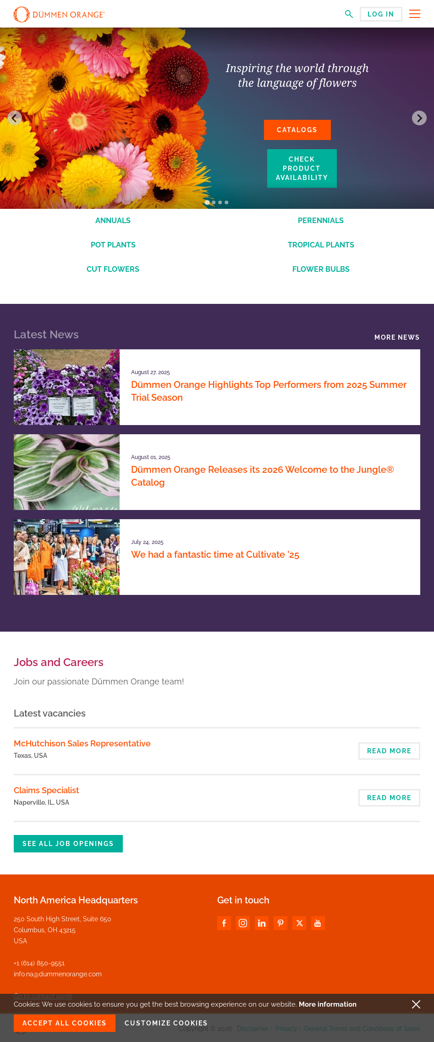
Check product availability (302, 168)
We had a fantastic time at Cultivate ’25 (215, 554)
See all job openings (68, 843)
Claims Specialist (46, 790)
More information (328, 1004)
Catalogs (297, 130)
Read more (389, 751)
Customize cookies (166, 1023)
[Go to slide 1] (207, 202)
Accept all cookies (64, 1023)
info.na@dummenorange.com (58, 974)
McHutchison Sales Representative (82, 743)
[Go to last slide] (14, 118)
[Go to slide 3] (220, 202)
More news (397, 337)
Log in (381, 14)
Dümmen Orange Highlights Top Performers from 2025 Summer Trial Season (269, 391)
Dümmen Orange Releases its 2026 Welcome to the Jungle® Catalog (262, 476)
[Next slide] (419, 118)
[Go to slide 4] (226, 202)
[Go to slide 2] (213, 202)
